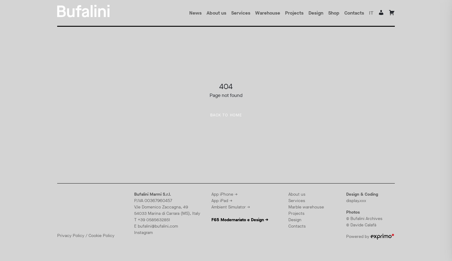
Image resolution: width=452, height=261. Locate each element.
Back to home (226, 115)
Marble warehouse (306, 207)
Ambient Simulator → (230, 207)
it (371, 13)
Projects (294, 13)
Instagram (143, 232)
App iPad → (221, 201)
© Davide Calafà (361, 225)
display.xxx (356, 201)
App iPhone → (224, 194)
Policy (78, 236)
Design (315, 13)
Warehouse (267, 13)
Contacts (354, 13)
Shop (333, 13)
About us (216, 13)
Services (240, 13)
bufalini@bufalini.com (158, 226)
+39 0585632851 (154, 220)
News (195, 13)
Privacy (65, 236)
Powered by (370, 236)
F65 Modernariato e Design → (239, 220)
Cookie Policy (101, 236)
